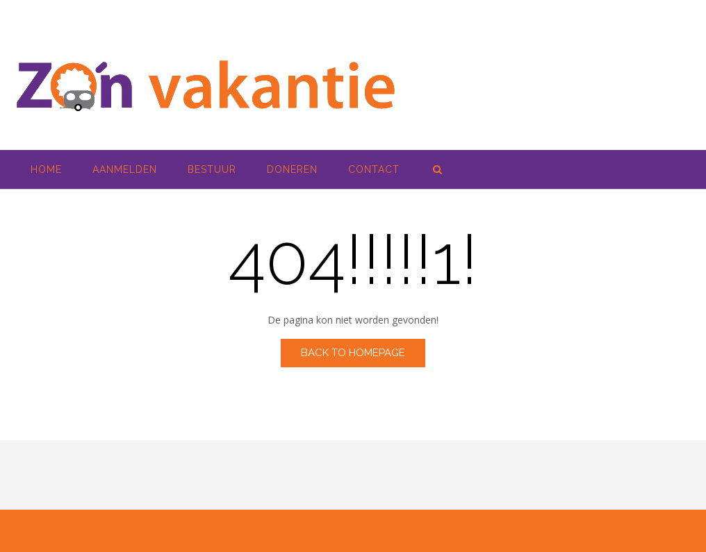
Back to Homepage (353, 352)
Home (46, 169)
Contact (374, 169)
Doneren (292, 169)
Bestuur (212, 169)
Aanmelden (124, 169)
